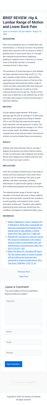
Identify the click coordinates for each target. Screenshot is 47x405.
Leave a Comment (10, 31)
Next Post (24, 277)
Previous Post (24, 272)
